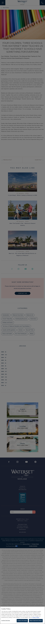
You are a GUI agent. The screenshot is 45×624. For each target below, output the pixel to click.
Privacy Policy (35, 618)
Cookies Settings (5, 621)
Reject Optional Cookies (36, 621)
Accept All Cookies (22, 621)
